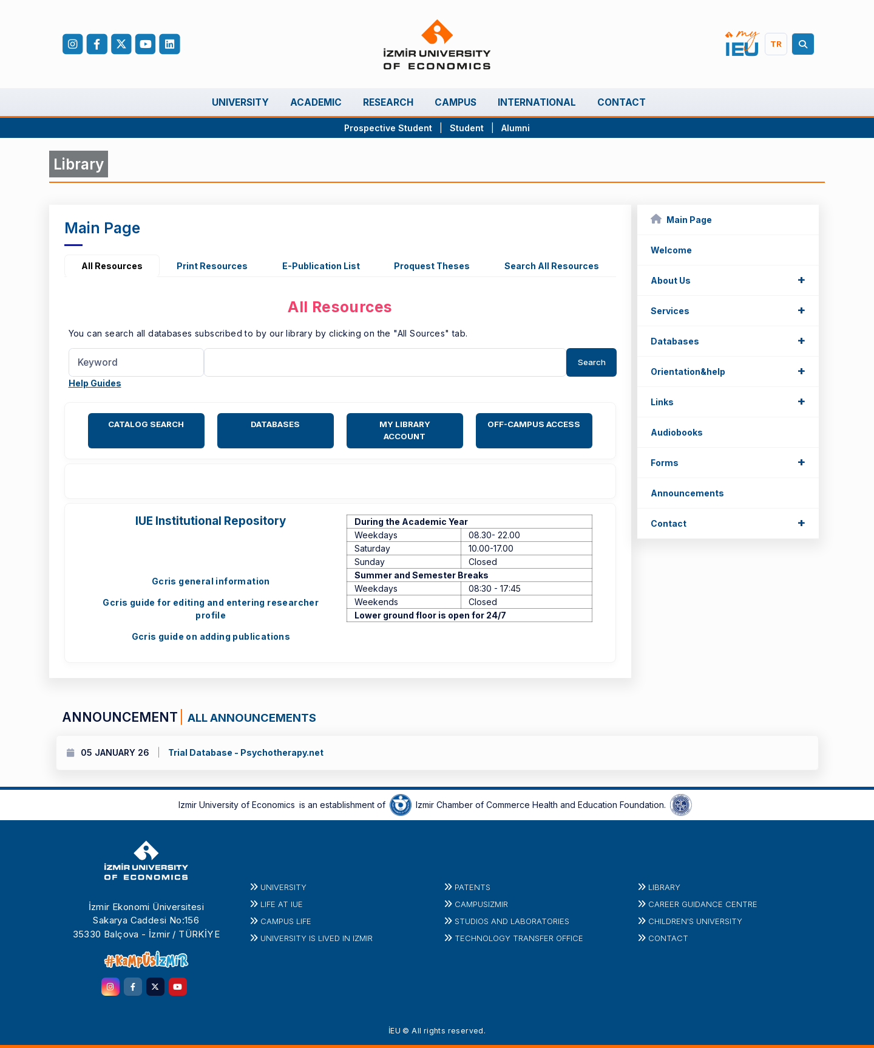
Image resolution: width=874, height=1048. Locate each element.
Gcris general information (211, 581)
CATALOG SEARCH (146, 424)
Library (664, 887)
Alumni (515, 128)
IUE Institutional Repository (210, 521)
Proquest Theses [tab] (432, 266)
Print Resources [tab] (212, 266)
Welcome (671, 250)
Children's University (695, 921)
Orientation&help (728, 370)
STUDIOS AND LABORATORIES (512, 921)
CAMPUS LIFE (285, 921)
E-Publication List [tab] (321, 266)
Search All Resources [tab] (551, 266)
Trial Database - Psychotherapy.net (246, 752)
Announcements (687, 493)
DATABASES (275, 424)
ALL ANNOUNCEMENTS (250, 717)
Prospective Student (388, 128)
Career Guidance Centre (702, 904)
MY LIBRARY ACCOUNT (404, 430)
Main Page (681, 219)
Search (592, 362)
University (283, 887)
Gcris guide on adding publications (211, 636)
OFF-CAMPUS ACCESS (533, 424)
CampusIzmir (481, 904)
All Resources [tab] (112, 266)
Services (728, 310)
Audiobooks (677, 432)
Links (728, 401)
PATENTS (472, 887)
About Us (728, 279)
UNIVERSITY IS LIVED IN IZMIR (316, 938)
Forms (728, 461)
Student (468, 128)
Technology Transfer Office (519, 938)
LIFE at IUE (281, 904)
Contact (728, 522)
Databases (728, 340)
